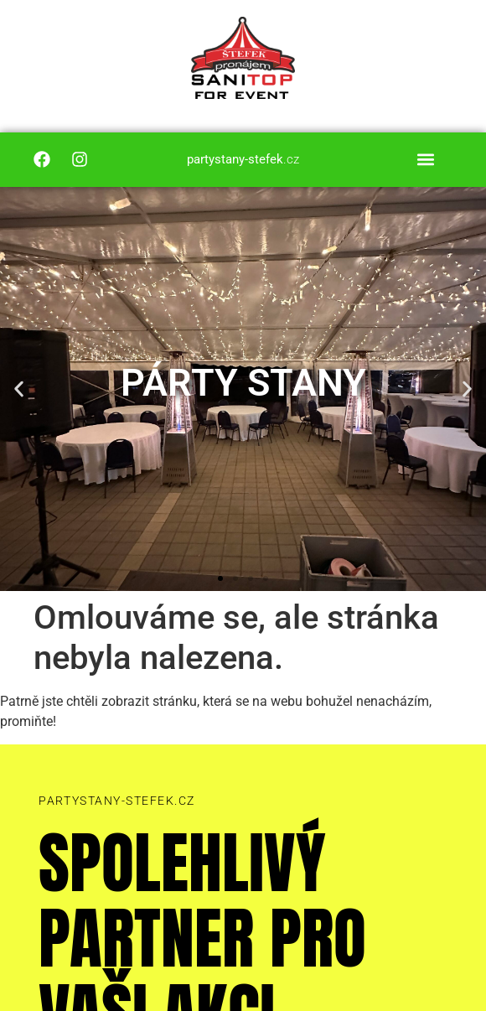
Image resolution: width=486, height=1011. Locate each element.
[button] (425, 160)
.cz (243, 159)
